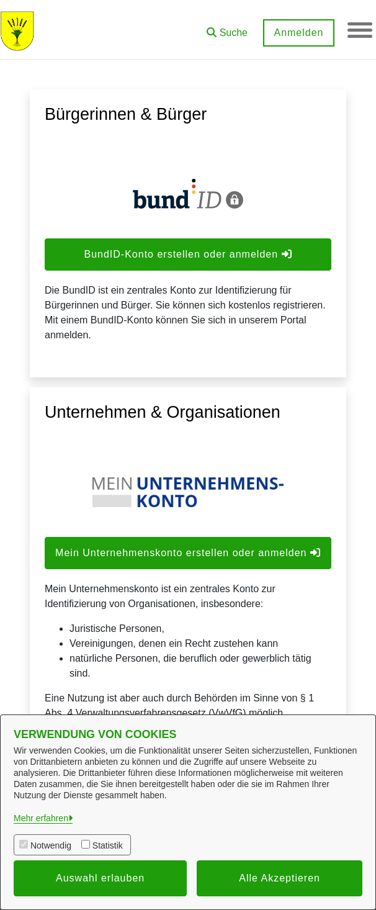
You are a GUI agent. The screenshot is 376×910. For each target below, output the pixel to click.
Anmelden (298, 32)
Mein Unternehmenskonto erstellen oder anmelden (188, 552)
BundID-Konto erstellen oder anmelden (188, 254)
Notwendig (50, 845)
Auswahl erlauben (100, 878)
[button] (227, 28)
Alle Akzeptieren (279, 878)
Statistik (107, 845)
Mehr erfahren (41, 818)
